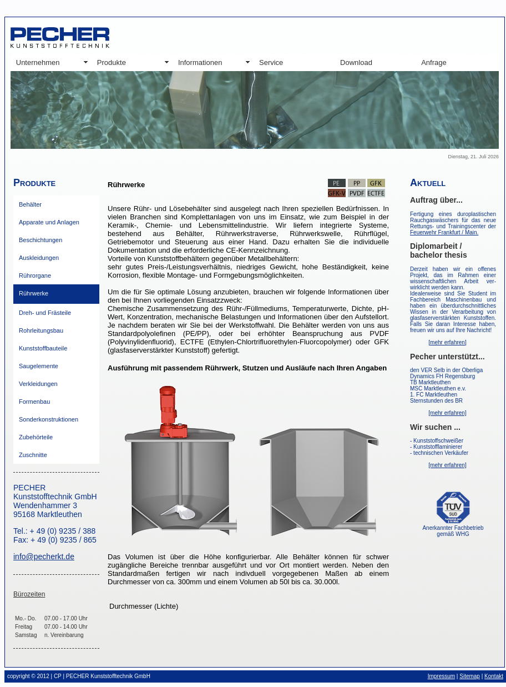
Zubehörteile (36, 437)
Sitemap (469, 676)
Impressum (441, 676)
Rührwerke (33, 293)
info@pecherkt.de (43, 556)
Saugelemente (38, 366)
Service (271, 62)
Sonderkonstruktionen (48, 419)
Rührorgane (35, 275)
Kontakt (493, 676)
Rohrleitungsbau (41, 330)
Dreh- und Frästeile (45, 312)
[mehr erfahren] (447, 342)
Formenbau (34, 401)
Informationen (200, 62)
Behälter (30, 204)
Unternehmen (38, 62)
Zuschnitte (33, 455)
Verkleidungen (38, 383)
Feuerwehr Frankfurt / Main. (444, 232)
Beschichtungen (40, 240)
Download (356, 62)
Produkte (111, 62)
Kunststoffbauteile (43, 348)
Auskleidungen (39, 257)
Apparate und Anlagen (49, 222)
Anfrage (434, 62)
